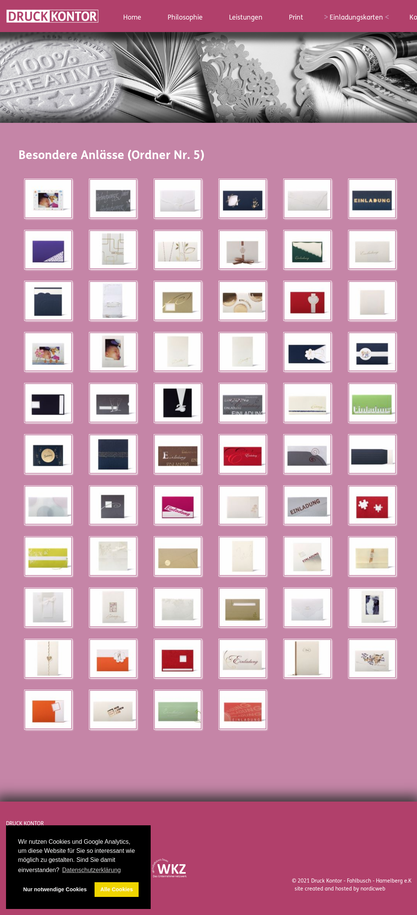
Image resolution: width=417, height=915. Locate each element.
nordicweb (372, 889)
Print (296, 17)
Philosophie (185, 17)
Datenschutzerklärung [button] (91, 870)
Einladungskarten (356, 17)
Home (132, 17)
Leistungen (246, 17)
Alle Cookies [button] (116, 889)
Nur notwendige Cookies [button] (55, 889)
